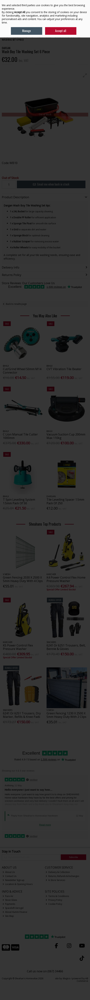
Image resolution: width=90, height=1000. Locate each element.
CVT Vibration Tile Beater (64, 369)
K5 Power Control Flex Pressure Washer (18, 647)
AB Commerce (82, 980)
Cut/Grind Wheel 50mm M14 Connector (22, 370)
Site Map (8, 916)
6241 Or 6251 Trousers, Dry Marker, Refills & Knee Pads (22, 715)
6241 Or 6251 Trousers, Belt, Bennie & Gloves (66, 647)
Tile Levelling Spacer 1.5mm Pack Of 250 (65, 501)
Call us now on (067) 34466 (45, 971)
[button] (85, 75)
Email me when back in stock (51, 184)
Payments (9, 904)
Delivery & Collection (58, 872)
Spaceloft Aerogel (13, 908)
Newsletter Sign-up (14, 880)
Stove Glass (10, 900)
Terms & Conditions (57, 896)
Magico (66, 978)
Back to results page (16, 303)
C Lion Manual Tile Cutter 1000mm (20, 436)
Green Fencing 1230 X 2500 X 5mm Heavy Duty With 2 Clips (66, 715)
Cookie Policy (54, 904)
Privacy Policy (54, 900)
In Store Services (55, 880)
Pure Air (8, 896)
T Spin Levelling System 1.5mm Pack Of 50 (19, 501)
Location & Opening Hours (18, 884)
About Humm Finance (15, 912)
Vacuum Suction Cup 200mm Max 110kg (66, 436)
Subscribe (73, 857)
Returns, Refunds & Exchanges (62, 876)
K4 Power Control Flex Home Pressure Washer (66, 579)
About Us (9, 872)
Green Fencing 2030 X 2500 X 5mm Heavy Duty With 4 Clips (23, 579)
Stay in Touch (11, 851)
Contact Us (10, 876)
